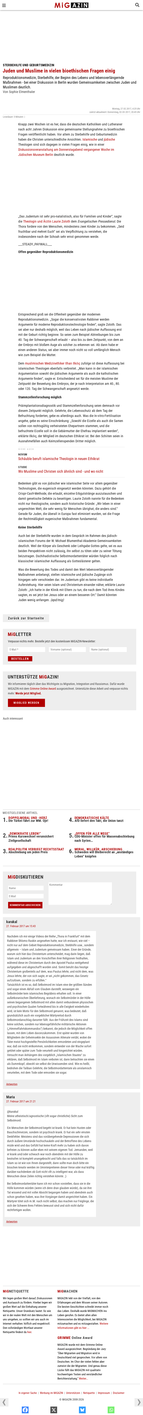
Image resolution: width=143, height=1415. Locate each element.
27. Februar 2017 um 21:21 (21, 1102)
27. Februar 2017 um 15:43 (21, 926)
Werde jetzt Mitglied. (28, 694)
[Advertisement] (71, 35)
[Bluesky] (102, 1411)
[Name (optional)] (108, 649)
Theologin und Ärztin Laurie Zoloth (46, 221)
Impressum (104, 1393)
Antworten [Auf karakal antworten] (11, 1084)
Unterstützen (73, 1393)
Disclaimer (118, 1393)
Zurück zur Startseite (26, 618)
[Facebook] (45, 1411)
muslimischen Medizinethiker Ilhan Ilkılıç (52, 363)
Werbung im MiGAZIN (51, 1393)
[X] (74, 1411)
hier (29, 1332)
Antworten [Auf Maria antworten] (11, 1222)
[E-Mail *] (26, 649)
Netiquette (89, 1393)
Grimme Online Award (43, 689)
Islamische (89, 139)
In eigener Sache (28, 1393)
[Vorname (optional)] (67, 649)
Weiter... (83, 1379)
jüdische (109, 139)
